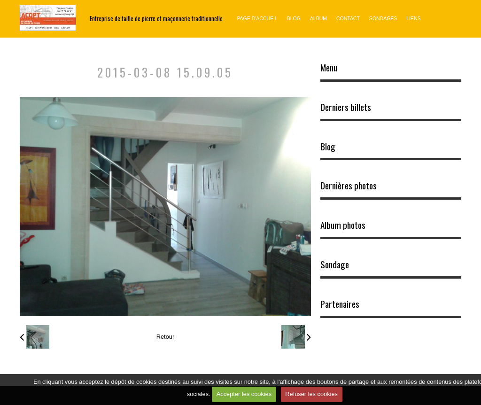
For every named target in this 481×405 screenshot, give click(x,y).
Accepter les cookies (244, 393)
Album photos (342, 225)
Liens (413, 18)
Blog (294, 18)
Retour (165, 336)
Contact (348, 18)
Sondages (383, 18)
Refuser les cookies (311, 393)
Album (318, 18)
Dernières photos (348, 185)
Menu (328, 67)
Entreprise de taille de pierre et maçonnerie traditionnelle (156, 18)
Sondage (334, 264)
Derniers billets (345, 107)
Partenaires (339, 304)
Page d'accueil (257, 18)
